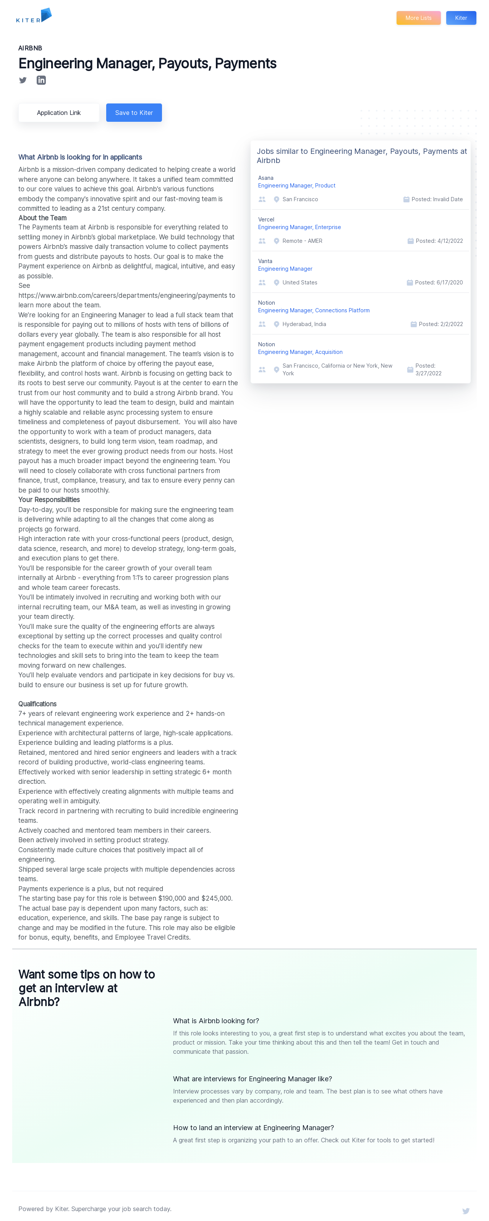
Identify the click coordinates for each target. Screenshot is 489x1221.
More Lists (418, 17)
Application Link (60, 112)
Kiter (461, 17)
